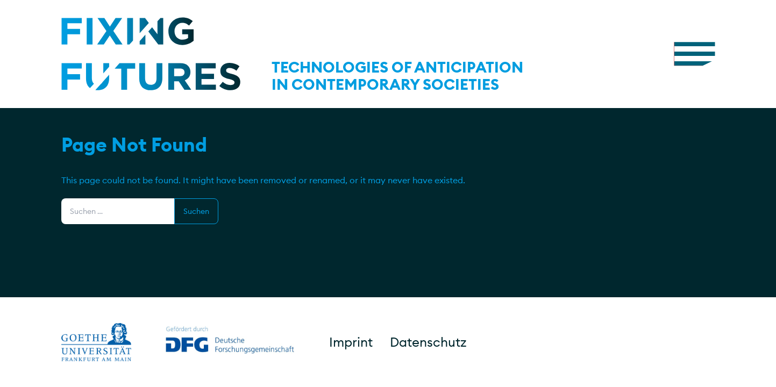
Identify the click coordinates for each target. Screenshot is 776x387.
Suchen (196, 211)
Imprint (351, 342)
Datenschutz (428, 342)
